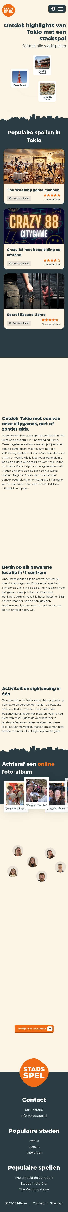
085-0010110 (34, 1110)
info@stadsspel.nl (34, 1116)
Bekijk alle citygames (35, 1028)
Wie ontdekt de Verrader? (34, 1178)
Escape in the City (34, 1183)
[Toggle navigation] (60, 8)
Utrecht (34, 1147)
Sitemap (56, 1203)
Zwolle (34, 1141)
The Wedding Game (34, 1189)
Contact (39, 1203)
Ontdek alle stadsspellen (44, 46)
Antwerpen (34, 1152)
